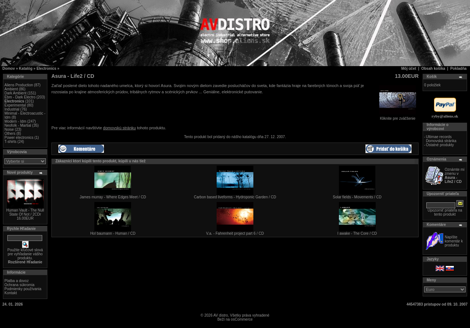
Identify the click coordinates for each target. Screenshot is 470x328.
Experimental (15, 105)
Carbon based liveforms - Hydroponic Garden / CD (235, 197)
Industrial (11, 109)
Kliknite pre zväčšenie (397, 116)
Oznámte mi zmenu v (454, 175)
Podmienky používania (22, 289)
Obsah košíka (433, 68)
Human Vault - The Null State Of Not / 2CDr (25, 212)
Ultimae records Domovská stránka (441, 139)
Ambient (11, 89)
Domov (9, 68)
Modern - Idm (15, 121)
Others (9, 133)
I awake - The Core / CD (357, 233)
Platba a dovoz (16, 281)
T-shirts (10, 142)
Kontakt (10, 293)
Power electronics (18, 138)
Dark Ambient (15, 93)
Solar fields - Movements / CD (357, 197)
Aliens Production (18, 85)
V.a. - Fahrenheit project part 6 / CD (235, 233)
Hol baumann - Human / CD (112, 233)
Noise (9, 129)
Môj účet (408, 68)
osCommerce (242, 319)
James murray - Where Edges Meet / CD (113, 197)
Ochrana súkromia (19, 285)
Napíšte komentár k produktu (454, 241)
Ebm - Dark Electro (19, 97)
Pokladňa (458, 68)
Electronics (46, 68)
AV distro (220, 315)
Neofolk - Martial (17, 125)
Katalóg (26, 68)
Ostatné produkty (440, 145)
